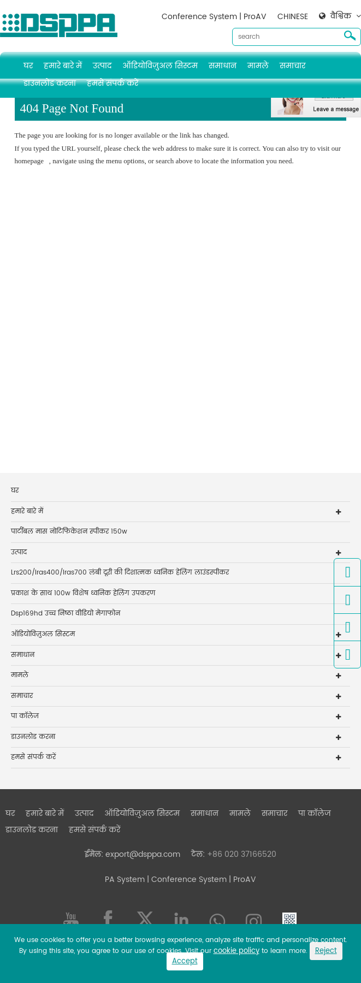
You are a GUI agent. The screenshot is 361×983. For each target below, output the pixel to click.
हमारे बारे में (63, 66)
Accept (185, 961)
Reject (326, 951)
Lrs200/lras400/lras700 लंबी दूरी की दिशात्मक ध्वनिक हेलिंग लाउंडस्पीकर (120, 572)
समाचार (292, 66)
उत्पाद (102, 66)
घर (28, 66)
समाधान (222, 66)
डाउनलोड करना (49, 83)
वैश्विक (340, 16)
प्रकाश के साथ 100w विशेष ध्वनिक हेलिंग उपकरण (83, 593)
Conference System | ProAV (214, 16)
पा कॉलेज (25, 716)
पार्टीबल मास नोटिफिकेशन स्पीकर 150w (69, 531)
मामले (258, 66)
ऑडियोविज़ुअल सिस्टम (160, 66)
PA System (125, 879)
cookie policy (236, 951)
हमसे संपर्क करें (112, 83)
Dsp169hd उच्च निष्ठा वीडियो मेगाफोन (65, 613)
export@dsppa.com (142, 854)
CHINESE (292, 16)
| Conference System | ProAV (200, 879)
